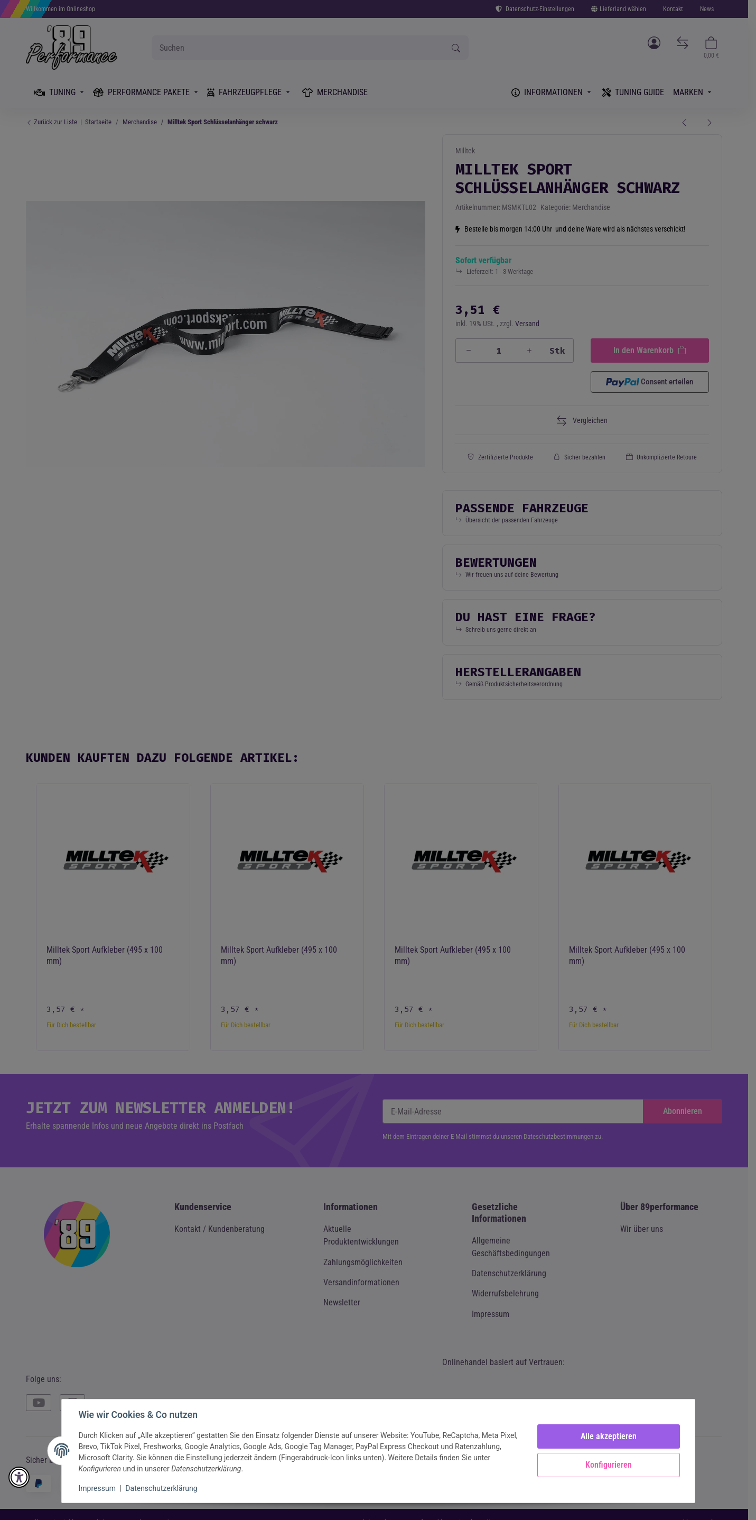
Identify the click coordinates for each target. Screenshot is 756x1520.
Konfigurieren (608, 1465)
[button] (19, 1477)
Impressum (97, 1488)
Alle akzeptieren (609, 1436)
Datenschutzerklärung (161, 1488)
